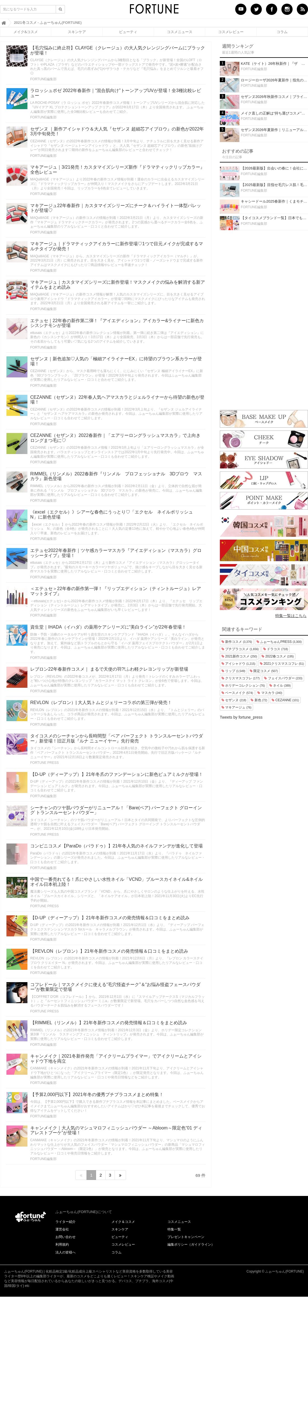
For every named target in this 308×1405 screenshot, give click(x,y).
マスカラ (269, 693)
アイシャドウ (238, 664)
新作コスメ (236, 642)
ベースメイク (237, 693)
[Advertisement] (264, 319)
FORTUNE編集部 (43, 79)
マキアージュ (236, 707)
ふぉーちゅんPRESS (279, 642)
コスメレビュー (231, 31)
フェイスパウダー (283, 678)
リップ (233, 671)
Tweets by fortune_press (241, 717)
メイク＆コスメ (123, 1222)
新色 (259, 700)
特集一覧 (174, 1229)
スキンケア (77, 31)
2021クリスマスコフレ (282, 664)
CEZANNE (285, 700)
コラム (282, 31)
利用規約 (62, 1244)
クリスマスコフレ (240, 678)
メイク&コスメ (25, 31)
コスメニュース (179, 31)
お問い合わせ (65, 1237)
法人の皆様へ (65, 1252)
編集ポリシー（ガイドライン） (190, 1244)
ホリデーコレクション (243, 685)
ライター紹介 (65, 1222)
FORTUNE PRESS (44, 763)
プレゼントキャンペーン (185, 1237)
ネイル (280, 685)
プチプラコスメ (240, 649)
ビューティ (128, 31)
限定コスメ (264, 671)
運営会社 (62, 1229)
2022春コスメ (278, 656)
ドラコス (275, 649)
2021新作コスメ (239, 656)
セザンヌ (233, 700)
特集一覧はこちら (291, 615)
